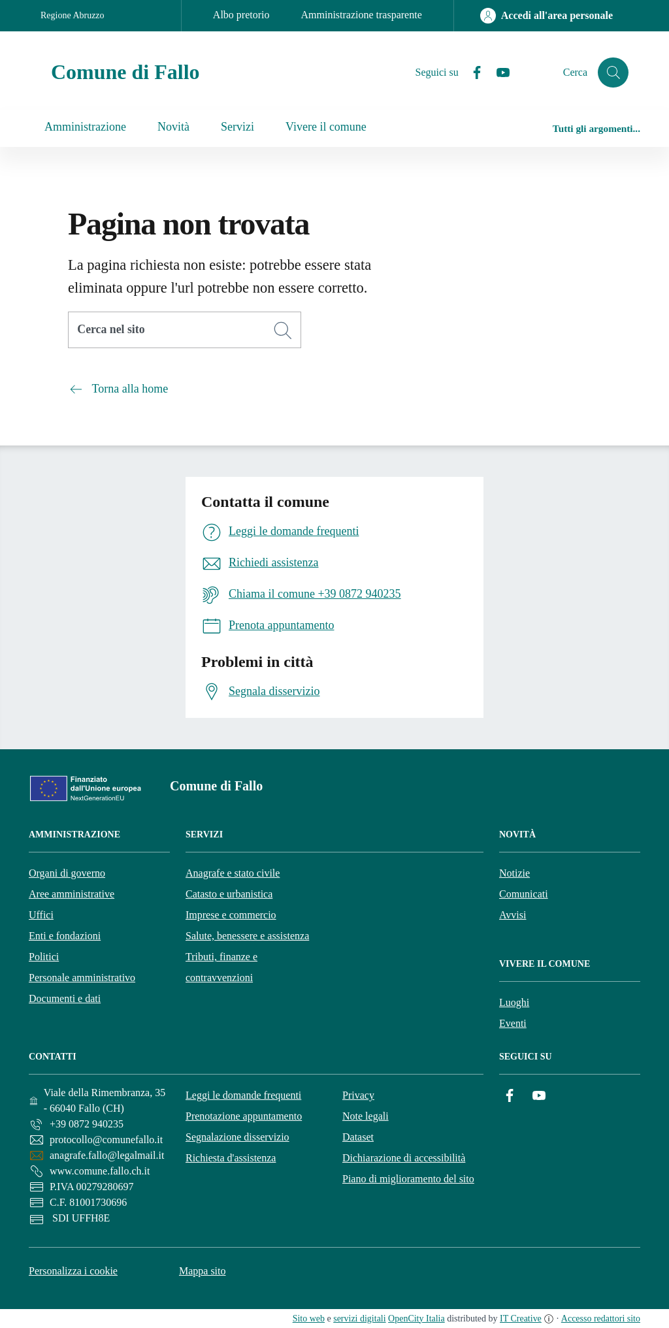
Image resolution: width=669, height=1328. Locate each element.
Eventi (513, 1023)
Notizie (514, 873)
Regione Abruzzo (73, 15)
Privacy (358, 1095)
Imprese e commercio (231, 914)
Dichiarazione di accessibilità (403, 1157)
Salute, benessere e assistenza (247, 935)
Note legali (365, 1116)
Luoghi (514, 1002)
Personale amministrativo (82, 977)
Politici (44, 956)
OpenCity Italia (416, 1318)
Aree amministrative (71, 893)
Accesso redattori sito (600, 1318)
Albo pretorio (241, 14)
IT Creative (521, 1318)
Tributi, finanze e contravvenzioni (221, 967)
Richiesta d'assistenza (231, 1157)
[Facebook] (471, 73)
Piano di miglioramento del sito (408, 1178)
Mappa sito (202, 1270)
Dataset (358, 1136)
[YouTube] (497, 73)
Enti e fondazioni (65, 935)
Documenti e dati (65, 998)
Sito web (309, 1318)
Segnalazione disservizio (237, 1136)
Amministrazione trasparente (361, 14)
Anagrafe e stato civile (233, 873)
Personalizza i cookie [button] (73, 1270)
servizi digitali (359, 1318)
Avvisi (512, 914)
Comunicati (523, 893)
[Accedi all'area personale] (546, 15)
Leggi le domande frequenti (243, 1095)
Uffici (41, 914)
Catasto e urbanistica (229, 893)
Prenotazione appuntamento (244, 1116)
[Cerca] (283, 330)
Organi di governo (67, 873)
